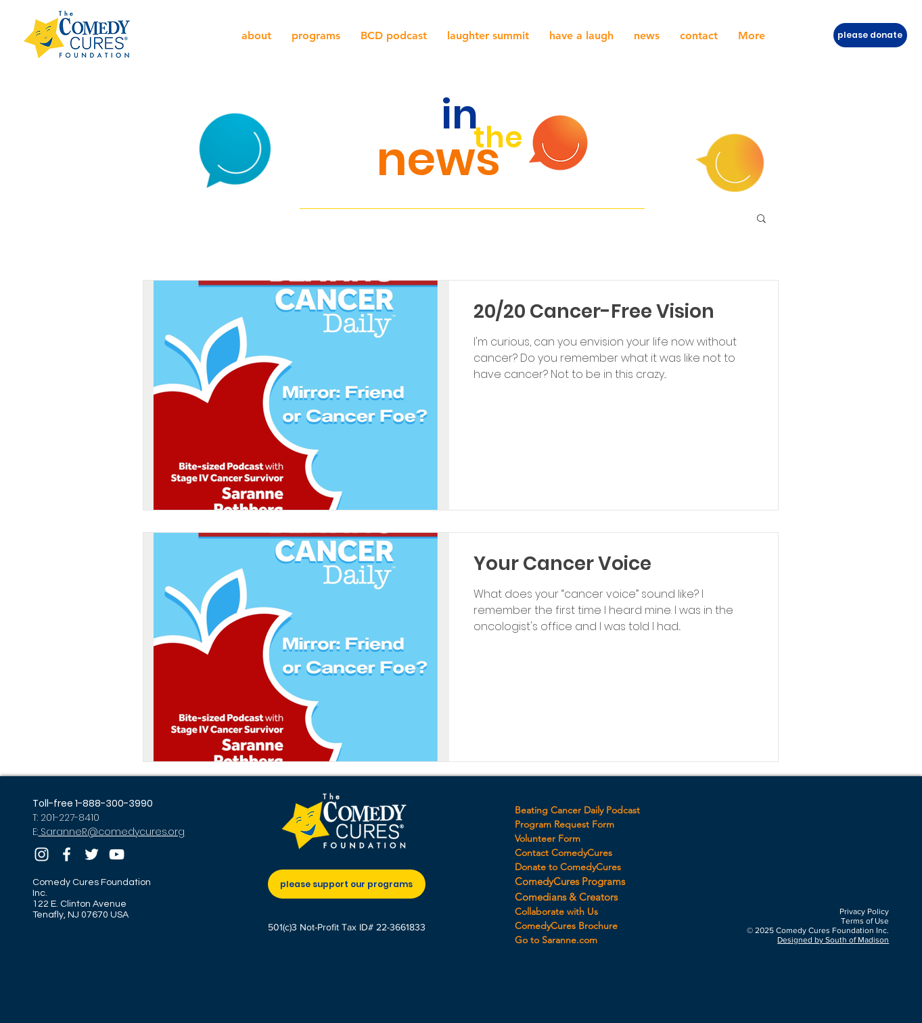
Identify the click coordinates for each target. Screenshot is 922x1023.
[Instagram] (41, 854)
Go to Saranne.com (556, 940)
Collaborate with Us (556, 911)
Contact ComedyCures (563, 853)
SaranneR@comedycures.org (111, 831)
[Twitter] (92, 854)
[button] (256, 36)
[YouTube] (117, 854)
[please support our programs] (346, 884)
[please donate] (870, 35)
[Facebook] (66, 854)
